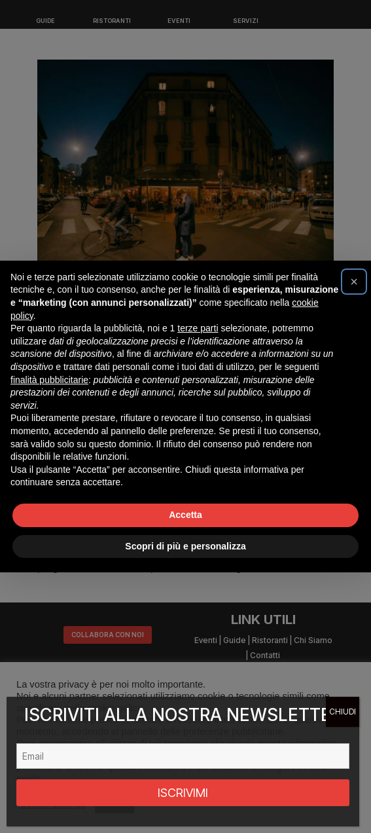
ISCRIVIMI (183, 793)
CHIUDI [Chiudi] (342, 711)
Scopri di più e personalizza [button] (185, 546)
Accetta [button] (185, 514)
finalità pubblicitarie (49, 380)
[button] (354, 281)
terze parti (197, 328)
